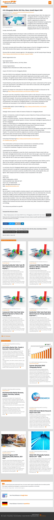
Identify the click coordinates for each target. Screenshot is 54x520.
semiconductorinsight (34, 363)
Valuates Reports (5, 345)
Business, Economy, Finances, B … (14, 261)
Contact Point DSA (26, 515)
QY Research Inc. (32, 408)
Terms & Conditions (18, 515)
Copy (48, 215)
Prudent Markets (14, 13)
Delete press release (9, 231)
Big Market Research (6, 452)
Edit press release (22, 231)
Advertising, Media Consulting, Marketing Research (23, 12)
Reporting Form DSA (34, 515)
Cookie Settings (42, 515)
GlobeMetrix (31, 452)
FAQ (2, 515)
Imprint (4, 515)
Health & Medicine (11, 451)
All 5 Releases (5, 336)
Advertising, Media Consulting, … (14, 343)
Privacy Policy (10, 515)
